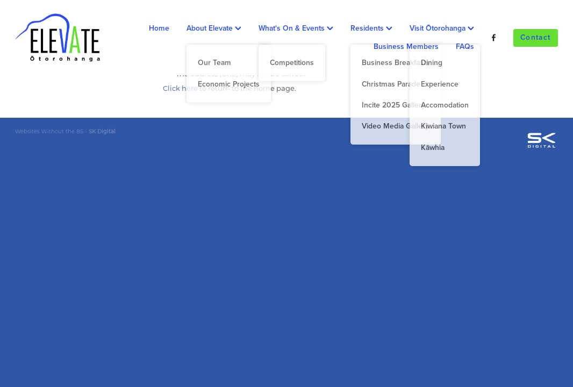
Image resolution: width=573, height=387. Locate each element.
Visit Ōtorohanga (442, 28)
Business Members (406, 46)
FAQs (465, 46)
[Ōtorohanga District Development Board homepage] (69, 37)
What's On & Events (296, 28)
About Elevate (214, 28)
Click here (180, 87)
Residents (371, 28)
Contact (535, 37)
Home (159, 28)
